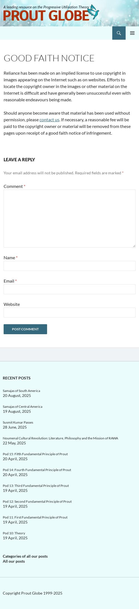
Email (10, 280)
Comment (14, 186)
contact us (49, 119)
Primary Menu (132, 33)
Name (11, 257)
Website (12, 304)
